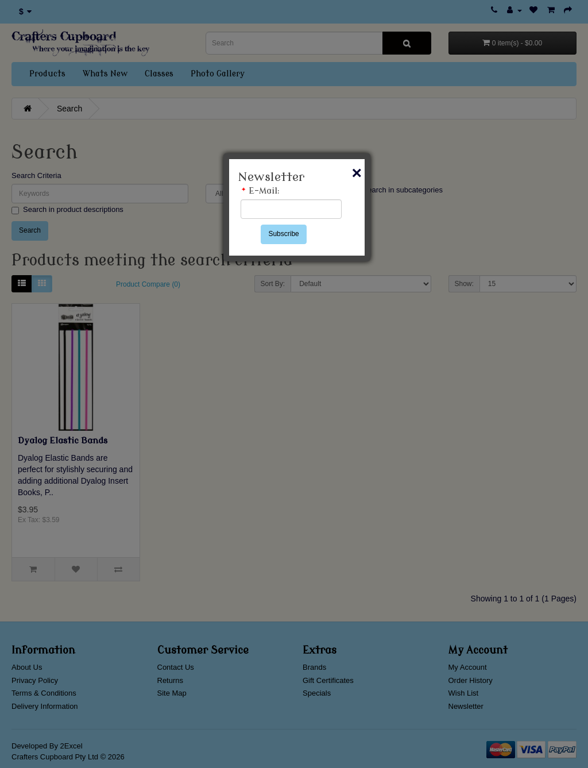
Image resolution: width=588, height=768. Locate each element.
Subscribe (283, 234)
